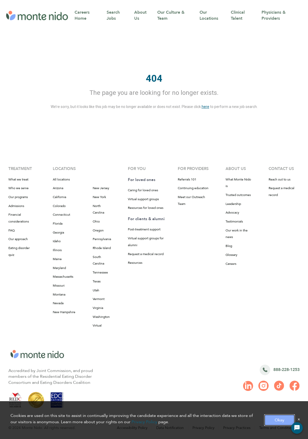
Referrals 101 (187, 179)
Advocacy (232, 212)
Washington (101, 317)
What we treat (18, 179)
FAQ (11, 230)
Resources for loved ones (145, 208)
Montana (59, 294)
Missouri (59, 285)
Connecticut (61, 215)
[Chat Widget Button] (297, 428)
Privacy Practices (236, 427)
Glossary (231, 255)
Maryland (59, 268)
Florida (57, 223)
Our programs (18, 197)
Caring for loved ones (143, 190)
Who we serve (18, 188)
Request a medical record (146, 254)
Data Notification (170, 427)
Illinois (57, 250)
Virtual (97, 325)
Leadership (233, 204)
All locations (61, 179)
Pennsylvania (102, 239)
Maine (57, 259)
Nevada (58, 303)
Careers (231, 264)
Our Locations (209, 15)
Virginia (98, 308)
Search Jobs (113, 15)
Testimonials (234, 221)
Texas (97, 281)
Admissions (16, 206)
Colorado (59, 206)
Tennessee (100, 272)
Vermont (99, 299)
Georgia (58, 232)
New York (99, 197)
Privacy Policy (203, 427)
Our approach (18, 239)
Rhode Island (102, 248)
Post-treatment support (144, 229)
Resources (135, 263)
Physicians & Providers (274, 15)
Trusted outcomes (238, 195)
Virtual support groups (143, 199)
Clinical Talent (238, 15)
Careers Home (82, 15)
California (59, 197)
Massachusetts (63, 277)
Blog (229, 246)
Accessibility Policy (132, 427)
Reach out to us (279, 179)
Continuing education (193, 188)
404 (154, 78)
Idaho (57, 241)
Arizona (58, 188)
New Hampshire (64, 312)
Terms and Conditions (277, 427)
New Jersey (101, 188)
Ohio (96, 221)
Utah (96, 290)
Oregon (98, 230)
